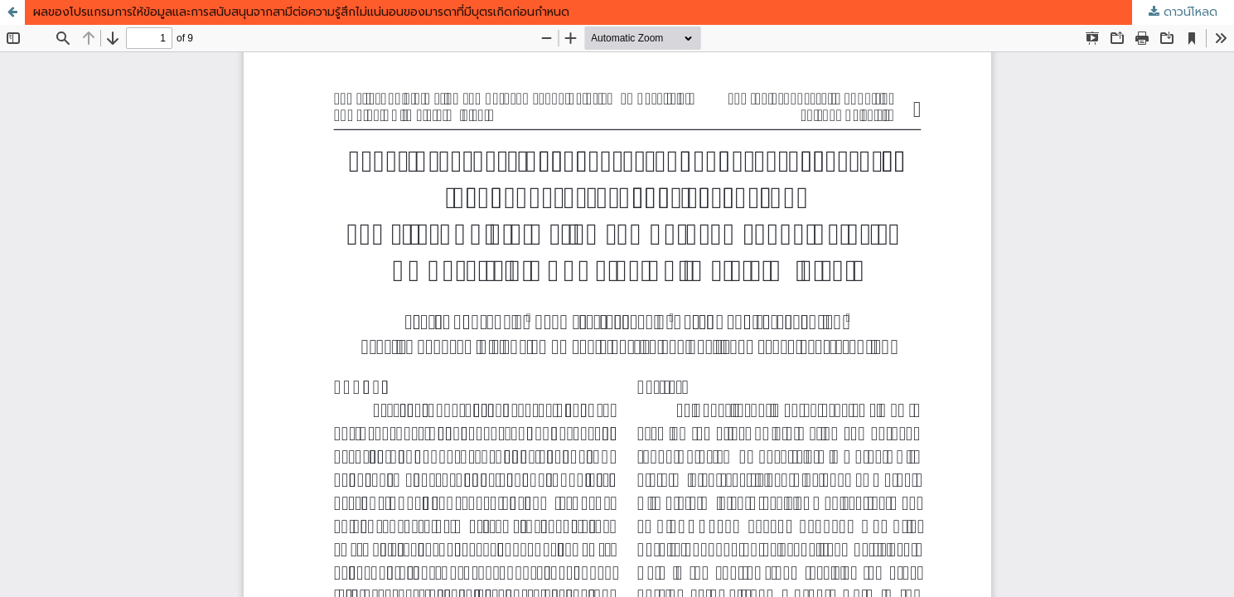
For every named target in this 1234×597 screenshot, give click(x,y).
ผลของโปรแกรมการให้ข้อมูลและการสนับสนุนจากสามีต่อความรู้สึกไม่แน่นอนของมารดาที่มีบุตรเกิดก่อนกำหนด (301, 12)
